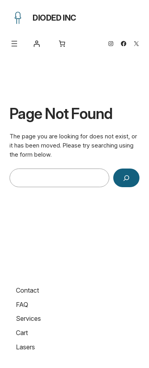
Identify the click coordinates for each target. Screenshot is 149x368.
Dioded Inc (54, 18)
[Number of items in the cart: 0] (62, 44)
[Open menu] (14, 43)
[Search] (126, 178)
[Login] (37, 44)
